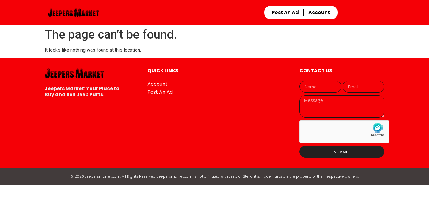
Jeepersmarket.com (102, 176)
